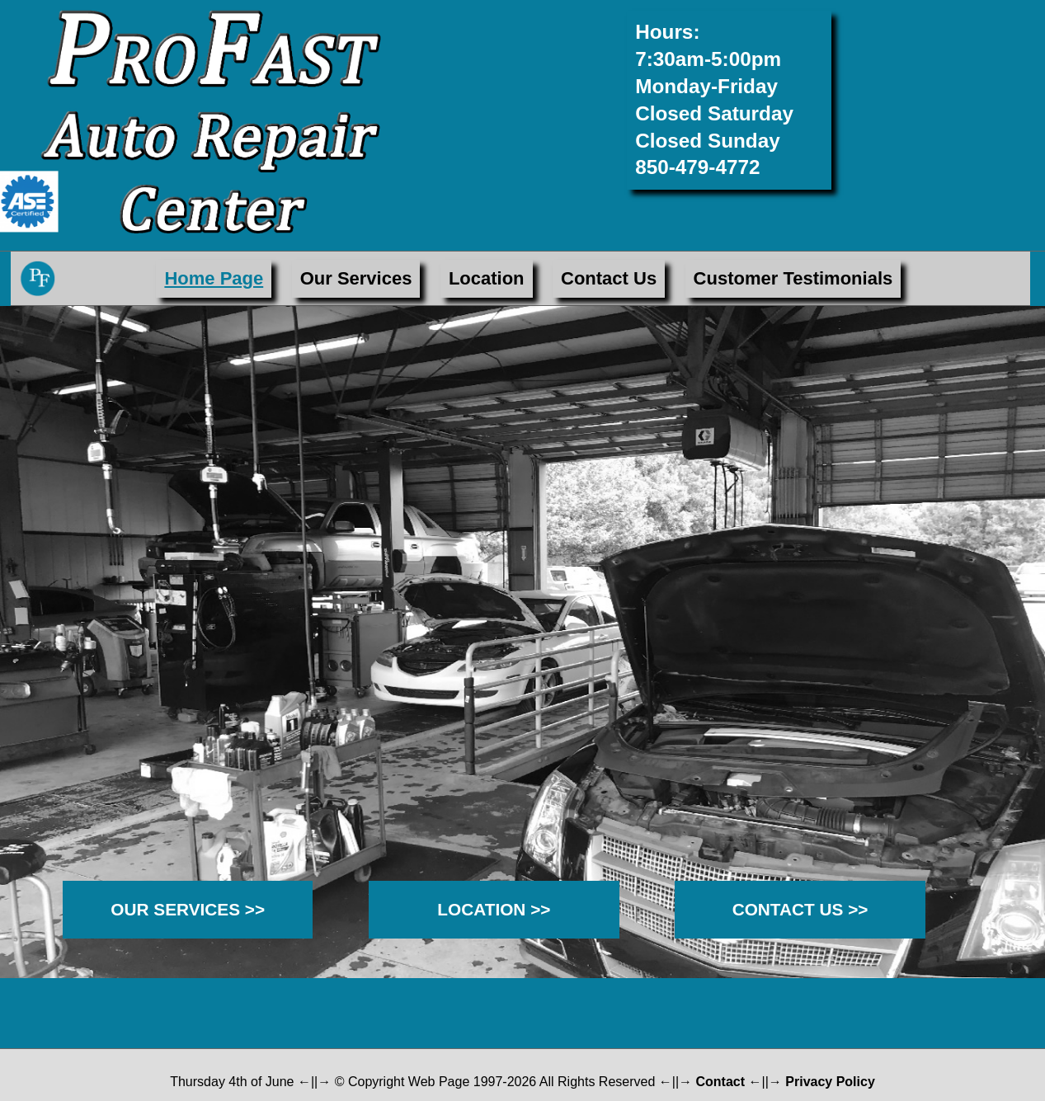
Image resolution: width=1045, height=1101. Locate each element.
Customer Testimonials (793, 278)
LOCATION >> (493, 909)
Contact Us (609, 278)
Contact (721, 1082)
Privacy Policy (830, 1082)
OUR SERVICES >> (188, 909)
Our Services (356, 278)
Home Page (213, 278)
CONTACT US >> (800, 909)
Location (487, 278)
